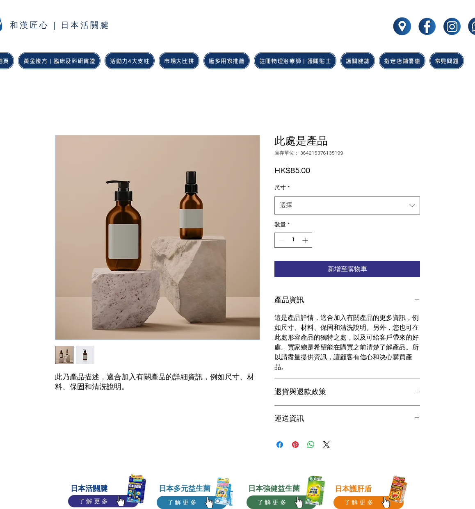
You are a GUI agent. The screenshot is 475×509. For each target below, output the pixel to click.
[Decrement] (281, 240)
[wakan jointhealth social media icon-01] (427, 26)
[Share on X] (326, 445)
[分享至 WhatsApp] (311, 445)
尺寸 (282, 188)
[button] (226, 61)
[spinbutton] (293, 240)
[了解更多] (103, 501)
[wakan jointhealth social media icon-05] (402, 26)
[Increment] (306, 240)
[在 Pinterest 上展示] (295, 445)
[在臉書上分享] (280, 445)
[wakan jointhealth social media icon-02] (452, 26)
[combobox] (347, 205)
